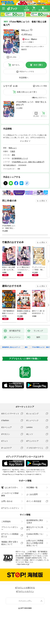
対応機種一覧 (32, 487)
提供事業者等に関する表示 (34, 521)
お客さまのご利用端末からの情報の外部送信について (34, 543)
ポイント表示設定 (33, 501)
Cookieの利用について (34, 535)
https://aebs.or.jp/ (23, 564)
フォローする (31, 30)
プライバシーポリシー (9, 528)
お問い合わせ (7, 501)
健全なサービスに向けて (34, 528)
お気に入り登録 (41, 86)
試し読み (13, 57)
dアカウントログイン (10, 508)
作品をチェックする (26, 71)
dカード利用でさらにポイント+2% (31, 46)
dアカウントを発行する (25, 588)
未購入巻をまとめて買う (27, 92)
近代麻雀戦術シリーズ (20, 158)
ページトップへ (25, 601)
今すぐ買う (38, 65)
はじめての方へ (9, 487)
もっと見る (41, 201)
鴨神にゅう (25, 30)
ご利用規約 (6, 521)
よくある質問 (32, 494)
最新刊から (43, 97)
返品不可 (24, 49)
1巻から (35, 97)
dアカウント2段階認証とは (9, 535)
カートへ (15, 65)
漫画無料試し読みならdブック (11, 347)
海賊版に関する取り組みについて (9, 543)
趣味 (13, 155)
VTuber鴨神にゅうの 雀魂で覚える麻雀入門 (31, 103)
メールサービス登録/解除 (10, 494)
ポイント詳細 (27, 42)
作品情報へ (23, 77)
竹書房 (12, 151)
